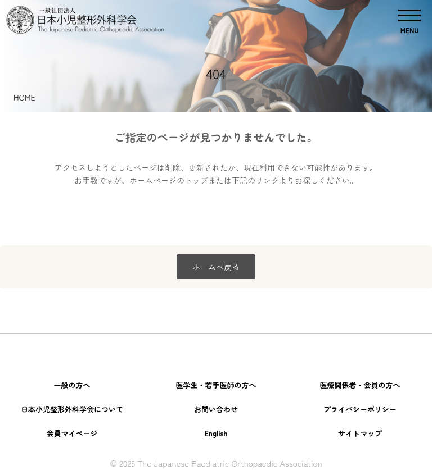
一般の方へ (71, 385)
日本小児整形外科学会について (72, 409)
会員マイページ (71, 433)
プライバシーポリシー (360, 409)
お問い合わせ (216, 409)
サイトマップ (360, 433)
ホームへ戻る (216, 266)
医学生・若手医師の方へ (216, 385)
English (215, 433)
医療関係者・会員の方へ (360, 385)
